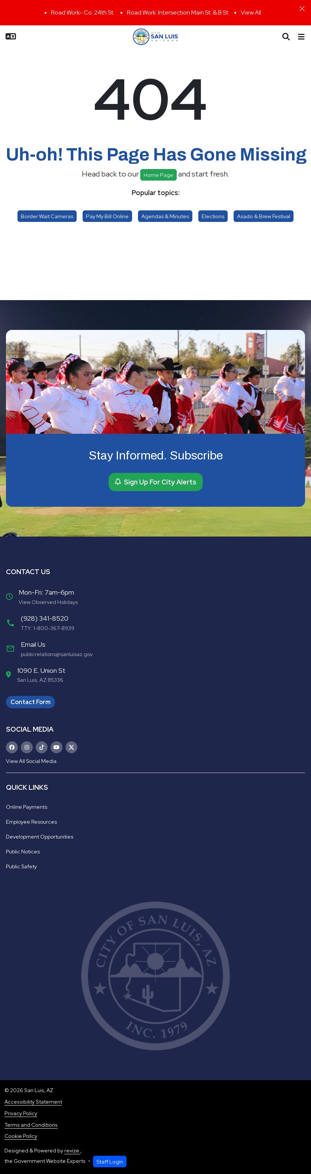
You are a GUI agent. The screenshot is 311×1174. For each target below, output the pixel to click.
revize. (72, 1150)
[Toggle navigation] (301, 37)
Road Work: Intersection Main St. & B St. (178, 12)
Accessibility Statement (33, 1101)
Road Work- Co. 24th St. (83, 12)
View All (251, 12)
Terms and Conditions (31, 1124)
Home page (158, 174)
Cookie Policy (20, 1136)
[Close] (302, 8)
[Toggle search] (286, 37)
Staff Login (109, 1161)
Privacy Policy (20, 1113)
